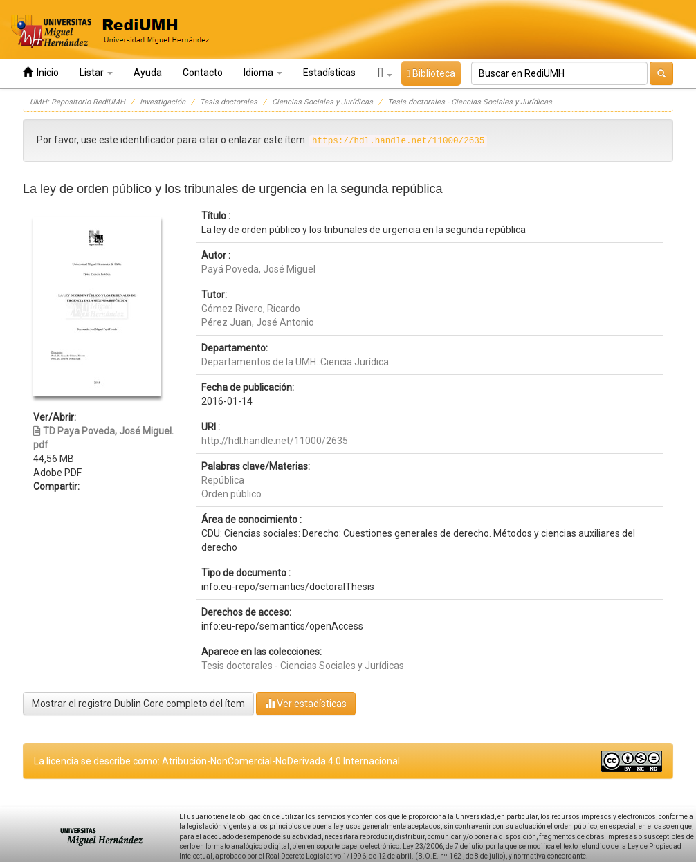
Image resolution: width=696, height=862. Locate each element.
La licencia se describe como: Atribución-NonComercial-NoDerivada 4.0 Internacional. (218, 761)
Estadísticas (329, 72)
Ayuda (148, 72)
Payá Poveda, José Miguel (258, 269)
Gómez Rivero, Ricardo (250, 308)
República (222, 480)
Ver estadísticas (306, 703)
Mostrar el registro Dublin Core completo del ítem (138, 703)
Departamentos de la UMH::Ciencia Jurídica (295, 361)
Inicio (41, 72)
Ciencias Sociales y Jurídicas (322, 102)
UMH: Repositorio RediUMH (77, 102)
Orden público (231, 493)
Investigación (162, 102)
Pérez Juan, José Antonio (257, 322)
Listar (96, 72)
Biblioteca (431, 73)
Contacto (203, 72)
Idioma (263, 72)
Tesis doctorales (228, 102)
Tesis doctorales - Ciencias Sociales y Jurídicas (469, 102)
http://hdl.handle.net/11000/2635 (274, 440)
